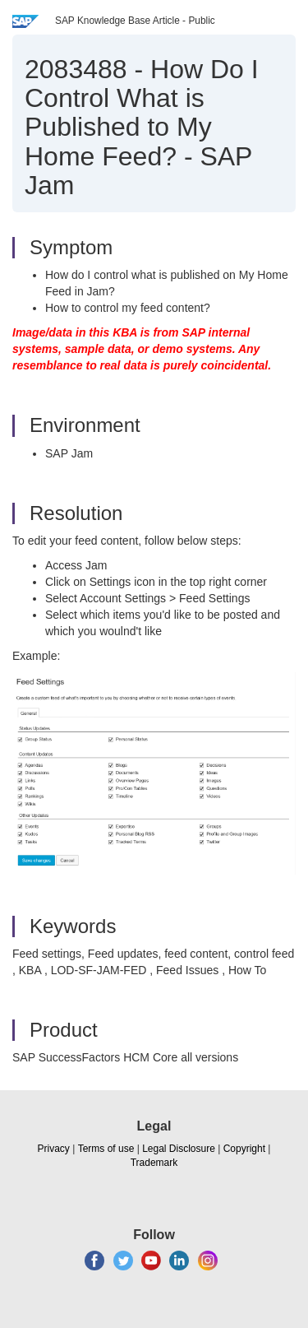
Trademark (154, 1162)
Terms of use (106, 1148)
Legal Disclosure (178, 1148)
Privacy (54, 1148)
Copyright (244, 1148)
